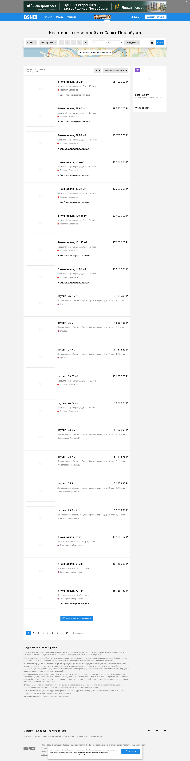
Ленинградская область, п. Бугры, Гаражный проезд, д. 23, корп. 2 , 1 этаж (90, 300)
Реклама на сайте (57, 730)
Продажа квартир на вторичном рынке (53, 696)
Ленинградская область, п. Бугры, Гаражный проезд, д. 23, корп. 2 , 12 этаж (91, 461)
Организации (96, 736)
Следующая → (79, 633)
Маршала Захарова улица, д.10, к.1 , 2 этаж (76, 193)
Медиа (59, 17)
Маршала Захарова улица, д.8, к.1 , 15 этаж (76, 113)
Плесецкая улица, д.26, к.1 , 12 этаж (73, 595)
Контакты (41, 730)
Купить (30, 43)
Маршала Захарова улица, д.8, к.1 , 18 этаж (76, 86)
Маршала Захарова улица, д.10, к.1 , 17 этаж (77, 140)
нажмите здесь (92, 755)
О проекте (28, 730)
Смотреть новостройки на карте (96, 52)
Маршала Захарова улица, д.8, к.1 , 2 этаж (76, 220)
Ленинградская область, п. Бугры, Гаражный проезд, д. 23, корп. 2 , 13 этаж (91, 515)
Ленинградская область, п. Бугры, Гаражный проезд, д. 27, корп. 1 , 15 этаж (91, 354)
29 (67, 633)
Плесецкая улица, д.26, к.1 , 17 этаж (73, 568)
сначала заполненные (114, 70)
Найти (160, 43)
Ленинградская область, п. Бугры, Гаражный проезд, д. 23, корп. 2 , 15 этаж (91, 488)
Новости (27, 736)
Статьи (37, 736)
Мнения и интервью (52, 736)
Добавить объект (155, 17)
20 (96, 70)
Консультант (69, 736)
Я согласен (131, 751)
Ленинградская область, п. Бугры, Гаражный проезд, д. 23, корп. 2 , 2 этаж (90, 327)
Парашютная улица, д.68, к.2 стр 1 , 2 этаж (76, 541)
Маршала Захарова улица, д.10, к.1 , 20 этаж (77, 381)
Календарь (82, 736)
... (35, 42)
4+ (85, 42)
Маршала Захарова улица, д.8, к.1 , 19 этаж (76, 166)
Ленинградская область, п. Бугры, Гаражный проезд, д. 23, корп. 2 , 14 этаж (91, 434)
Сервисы (71, 17)
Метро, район (132, 43)
